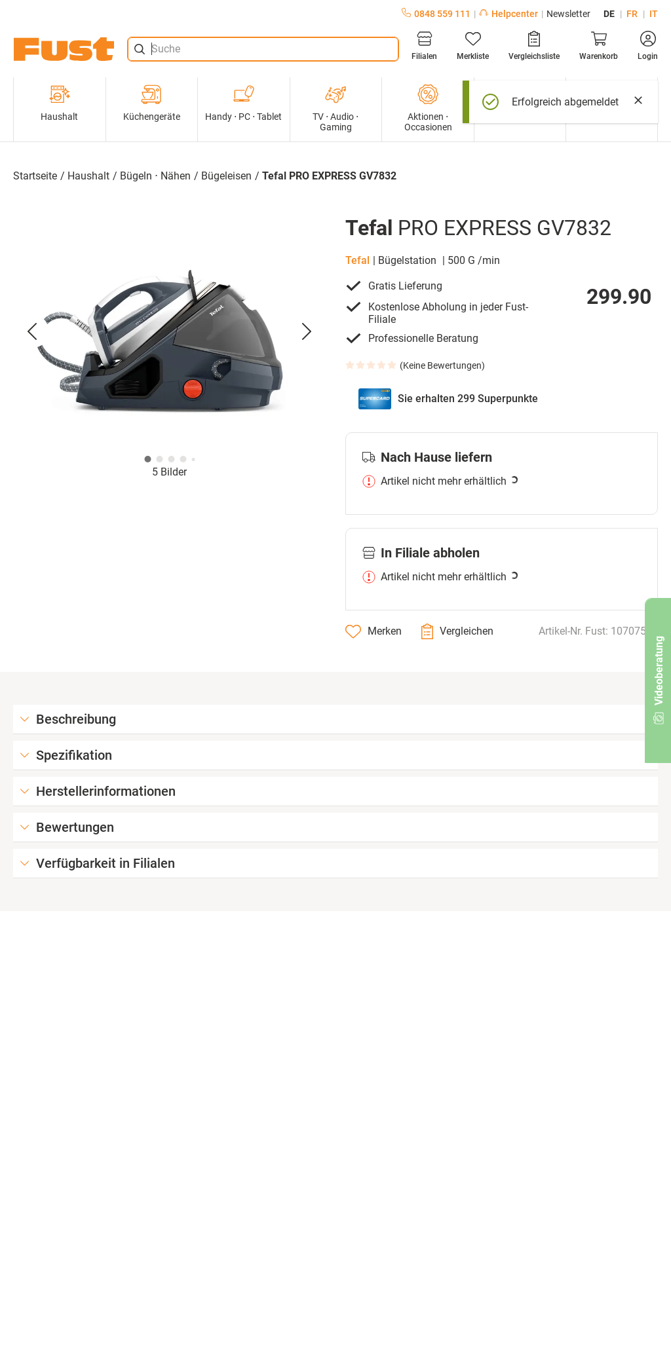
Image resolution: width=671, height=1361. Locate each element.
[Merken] (373, 631)
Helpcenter (508, 14)
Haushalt (59, 103)
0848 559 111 (436, 14)
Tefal (357, 260)
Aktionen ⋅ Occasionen (428, 108)
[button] (169, 332)
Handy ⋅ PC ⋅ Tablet (243, 103)
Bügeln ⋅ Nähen (155, 176)
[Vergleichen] (457, 631)
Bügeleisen (226, 176)
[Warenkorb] (598, 46)
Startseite (35, 176)
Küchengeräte (151, 103)
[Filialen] (424, 46)
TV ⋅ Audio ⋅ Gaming (335, 108)
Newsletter (568, 14)
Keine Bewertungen (442, 365)
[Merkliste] (473, 46)
